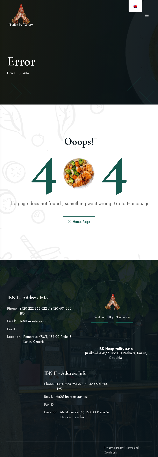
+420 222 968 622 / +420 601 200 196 (46, 311)
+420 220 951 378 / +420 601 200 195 (83, 386)
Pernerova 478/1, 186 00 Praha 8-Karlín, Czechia (48, 339)
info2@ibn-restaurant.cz (71, 397)
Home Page (79, 221)
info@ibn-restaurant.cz (33, 321)
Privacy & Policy (113, 448)
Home (11, 73)
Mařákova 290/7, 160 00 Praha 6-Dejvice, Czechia (84, 414)
